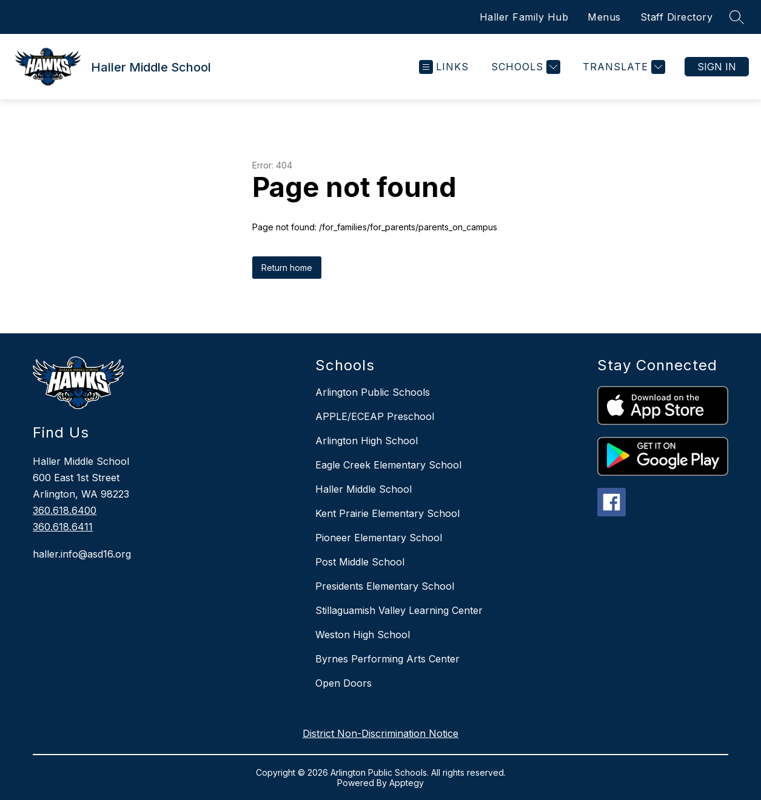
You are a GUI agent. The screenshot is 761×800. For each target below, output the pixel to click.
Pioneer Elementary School (378, 538)
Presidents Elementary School (384, 586)
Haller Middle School (363, 489)
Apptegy (406, 783)
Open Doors (343, 683)
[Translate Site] (622, 67)
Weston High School (362, 634)
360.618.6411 (63, 527)
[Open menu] (444, 67)
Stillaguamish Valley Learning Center (399, 610)
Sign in (716, 67)
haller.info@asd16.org (82, 554)
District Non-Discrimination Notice (380, 733)
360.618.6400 (64, 510)
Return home (286, 267)
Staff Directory (676, 17)
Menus (604, 17)
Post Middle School (359, 562)
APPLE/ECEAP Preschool (374, 416)
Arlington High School (366, 441)
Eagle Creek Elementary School (388, 465)
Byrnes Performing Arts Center (387, 659)
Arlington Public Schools (372, 392)
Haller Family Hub (524, 17)
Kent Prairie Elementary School (387, 513)
